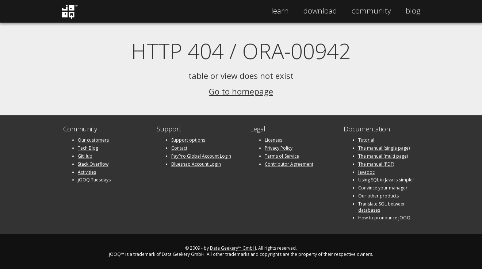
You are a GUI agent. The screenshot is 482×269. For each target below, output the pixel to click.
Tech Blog (88, 148)
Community (371, 10)
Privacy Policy (278, 148)
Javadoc (366, 172)
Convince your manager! (383, 188)
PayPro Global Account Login (201, 156)
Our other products (378, 196)
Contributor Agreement (289, 164)
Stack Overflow (93, 164)
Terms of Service (282, 156)
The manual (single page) (384, 148)
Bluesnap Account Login (196, 164)
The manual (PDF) (376, 164)
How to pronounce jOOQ (384, 218)
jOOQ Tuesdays (94, 180)
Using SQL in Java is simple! (386, 180)
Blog (413, 10)
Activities (87, 172)
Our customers (93, 140)
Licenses (273, 140)
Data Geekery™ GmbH (233, 248)
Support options (188, 140)
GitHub (85, 156)
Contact (179, 148)
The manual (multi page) (383, 156)
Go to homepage (241, 91)
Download (320, 10)
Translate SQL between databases (382, 207)
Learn (280, 10)
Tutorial (366, 140)
